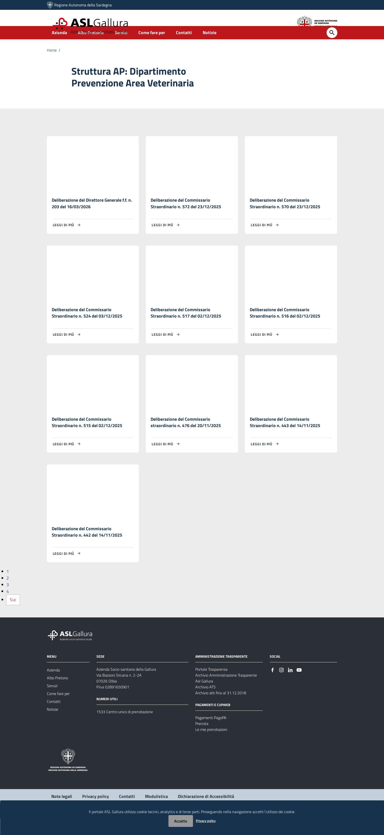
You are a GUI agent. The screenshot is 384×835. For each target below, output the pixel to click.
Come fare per (151, 45)
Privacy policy (206, 820)
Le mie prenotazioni (211, 746)
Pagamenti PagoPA (210, 734)
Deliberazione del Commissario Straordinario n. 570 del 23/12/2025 (285, 217)
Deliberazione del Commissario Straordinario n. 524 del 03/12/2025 (87, 327)
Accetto (180, 821)
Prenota (201, 740)
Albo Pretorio (91, 45)
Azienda (59, 45)
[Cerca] (332, 46)
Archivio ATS (205, 704)
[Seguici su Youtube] (299, 686)
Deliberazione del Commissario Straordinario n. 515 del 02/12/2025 (87, 438)
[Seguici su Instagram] (281, 686)
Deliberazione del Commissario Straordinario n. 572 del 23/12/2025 (186, 217)
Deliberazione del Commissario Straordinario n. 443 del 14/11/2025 (285, 438)
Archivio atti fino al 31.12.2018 (220, 709)
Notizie (209, 45)
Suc (13, 616)
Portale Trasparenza (211, 686)
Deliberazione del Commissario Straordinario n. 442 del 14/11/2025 (87, 548)
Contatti (184, 45)
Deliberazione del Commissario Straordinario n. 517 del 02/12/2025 (186, 327)
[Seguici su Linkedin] (290, 686)
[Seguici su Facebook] (273, 686)
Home (52, 63)
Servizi (121, 45)
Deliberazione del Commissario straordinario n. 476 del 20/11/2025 (186, 438)
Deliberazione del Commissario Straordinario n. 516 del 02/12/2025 (285, 327)
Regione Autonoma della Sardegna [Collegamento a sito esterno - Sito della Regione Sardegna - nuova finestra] (83, 5)
